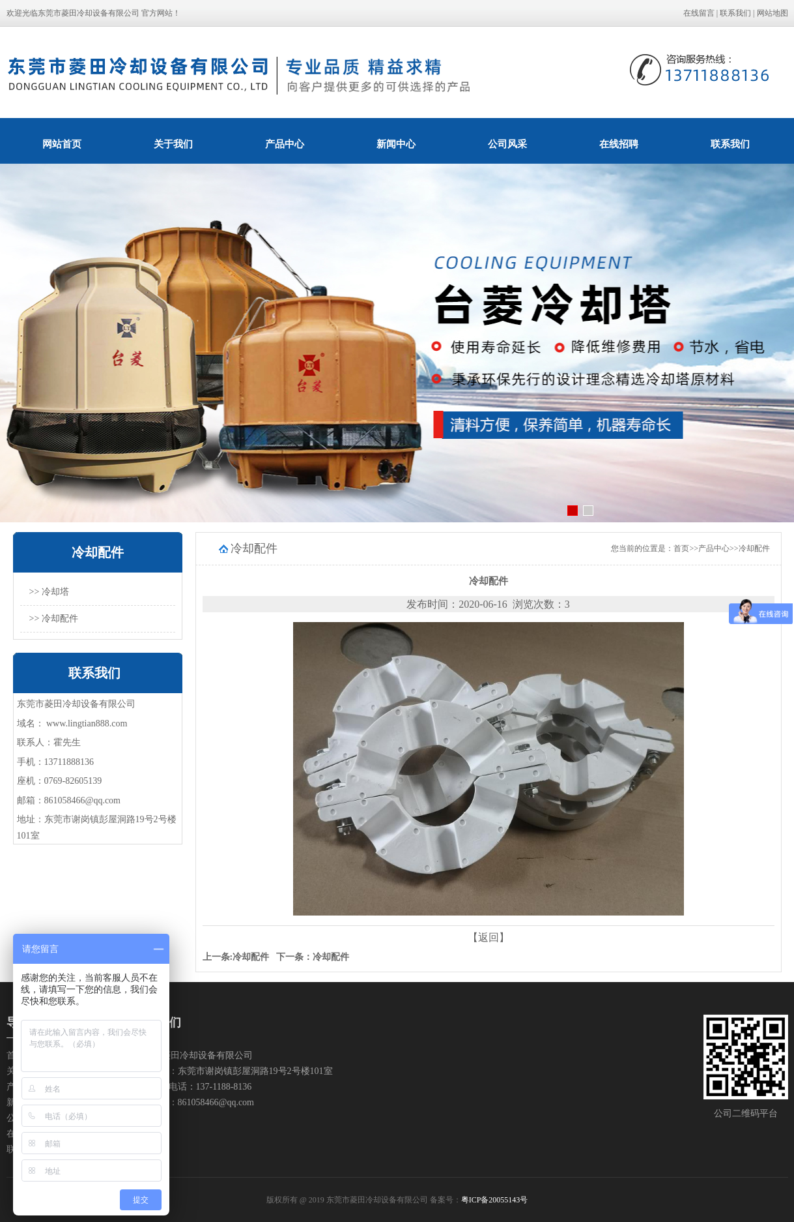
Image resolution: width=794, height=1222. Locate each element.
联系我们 (735, 13)
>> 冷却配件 (53, 618)
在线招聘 (618, 143)
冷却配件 (754, 548)
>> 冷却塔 (49, 592)
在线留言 (699, 13)
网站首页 (61, 143)
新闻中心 (396, 143)
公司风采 (507, 143)
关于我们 (173, 143)
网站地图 (772, 13)
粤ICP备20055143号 (494, 1199)
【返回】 (488, 937)
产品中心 (284, 143)
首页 (681, 548)
